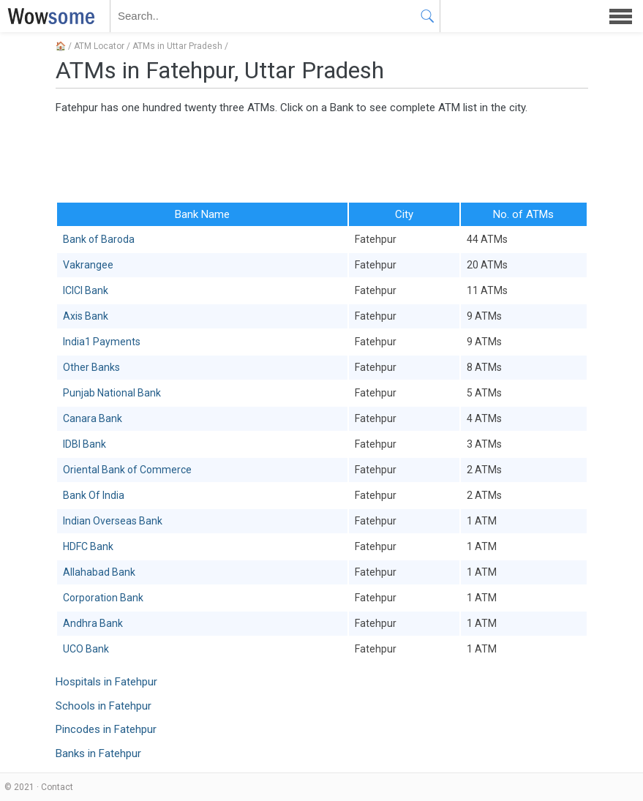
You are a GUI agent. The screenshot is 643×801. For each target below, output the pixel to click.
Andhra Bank (93, 623)
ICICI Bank (85, 290)
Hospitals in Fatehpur (106, 681)
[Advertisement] (322, 157)
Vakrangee (88, 265)
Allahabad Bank (99, 572)
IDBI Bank (84, 444)
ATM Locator (99, 46)
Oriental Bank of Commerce (127, 469)
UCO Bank (86, 649)
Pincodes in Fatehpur (106, 729)
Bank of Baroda (99, 239)
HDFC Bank (88, 546)
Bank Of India (93, 495)
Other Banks (91, 367)
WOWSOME (48, 16)
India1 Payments (101, 341)
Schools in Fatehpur (103, 705)
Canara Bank (92, 418)
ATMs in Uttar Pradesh (177, 46)
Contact (57, 787)
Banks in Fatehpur (98, 753)
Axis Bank (85, 316)
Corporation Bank (103, 597)
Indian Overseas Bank (112, 521)
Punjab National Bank (112, 393)
